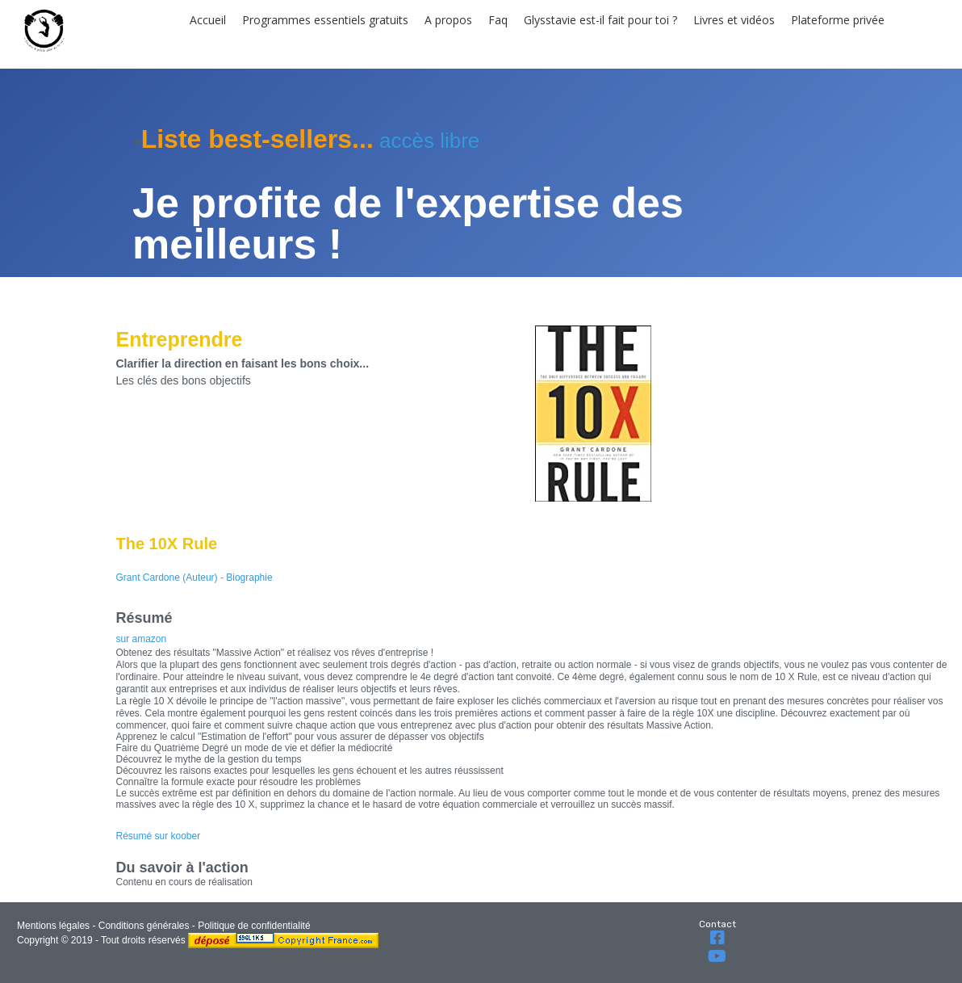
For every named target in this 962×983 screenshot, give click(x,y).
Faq (498, 19)
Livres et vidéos (734, 19)
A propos (448, 19)
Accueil (208, 19)
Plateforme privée (838, 19)
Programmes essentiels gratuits (325, 19)
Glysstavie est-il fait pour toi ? (600, 19)
